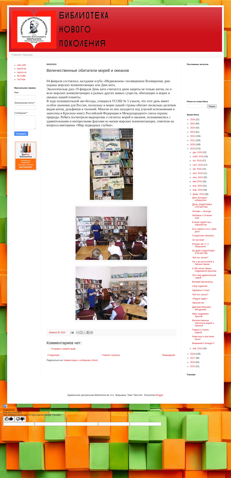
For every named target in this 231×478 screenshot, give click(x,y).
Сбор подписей (199, 286)
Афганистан (198, 303)
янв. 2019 (198, 348)
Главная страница (22, 54)
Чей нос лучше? (200, 257)
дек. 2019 (198, 152)
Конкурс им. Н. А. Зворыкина (200, 245)
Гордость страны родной (200, 330)
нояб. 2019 (198, 156)
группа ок (21, 72)
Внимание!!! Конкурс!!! (203, 343)
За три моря (198, 240)
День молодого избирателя (199, 198)
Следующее (53, 355)
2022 (193, 136)
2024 (193, 127)
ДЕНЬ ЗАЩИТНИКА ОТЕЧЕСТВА (202, 205)
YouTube (21, 79)
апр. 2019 (198, 186)
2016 (193, 362)
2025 (193, 123)
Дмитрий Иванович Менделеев (201, 308)
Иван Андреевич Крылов (200, 315)
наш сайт (21, 65)
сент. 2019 (198, 165)
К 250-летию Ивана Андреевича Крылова (204, 269)
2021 (193, 140)
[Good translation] (8, 419)
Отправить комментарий (63, 349)
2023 (193, 132)
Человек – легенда (201, 211)
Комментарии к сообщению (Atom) (81, 360)
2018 (193, 354)
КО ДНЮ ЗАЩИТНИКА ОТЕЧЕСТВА (203, 252)
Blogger (159, 395)
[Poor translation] (20, 419)
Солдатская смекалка (203, 235)
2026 (193, 119)
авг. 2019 (197, 169)
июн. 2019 (198, 177)
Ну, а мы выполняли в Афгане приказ (203, 262)
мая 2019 (198, 181)
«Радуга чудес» (200, 298)
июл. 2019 (198, 173)
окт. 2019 (197, 160)
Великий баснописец (202, 282)
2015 (193, 366)
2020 (193, 144)
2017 (193, 358)
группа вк (21, 68)
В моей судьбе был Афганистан (201, 223)
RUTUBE (21, 76)
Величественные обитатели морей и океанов (203, 323)
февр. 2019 (199, 194)
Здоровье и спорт (201, 290)
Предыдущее (168, 355)
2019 (193, 148)
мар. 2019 (198, 190)
